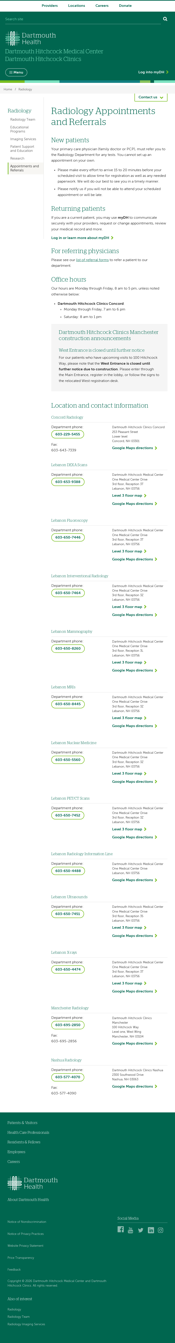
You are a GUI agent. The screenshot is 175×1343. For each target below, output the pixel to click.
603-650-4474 (68, 970)
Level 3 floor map (127, 496)
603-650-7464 (68, 593)
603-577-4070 (67, 1077)
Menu (18, 72)
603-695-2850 (67, 1025)
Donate (125, 6)
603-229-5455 (67, 434)
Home (8, 89)
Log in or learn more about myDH (80, 238)
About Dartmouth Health (28, 1200)
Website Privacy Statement (25, 1245)
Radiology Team (22, 119)
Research (17, 158)
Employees (16, 1152)
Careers (101, 6)
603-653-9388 (67, 482)
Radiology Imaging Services (26, 1324)
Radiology (25, 89)
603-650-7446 (68, 537)
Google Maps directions (132, 448)
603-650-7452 (67, 815)
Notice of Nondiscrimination (27, 1222)
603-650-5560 (67, 760)
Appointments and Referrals (24, 168)
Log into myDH (151, 72)
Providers (50, 6)
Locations (76, 6)
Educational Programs (19, 129)
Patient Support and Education (22, 149)
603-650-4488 (68, 871)
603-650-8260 (68, 649)
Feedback (14, 1269)
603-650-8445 (68, 704)
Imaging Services (23, 139)
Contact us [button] (148, 97)
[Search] (165, 19)
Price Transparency (21, 1258)
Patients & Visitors (22, 1123)
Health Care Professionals (28, 1132)
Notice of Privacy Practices (26, 1234)
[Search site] (83, 19)
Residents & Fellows (24, 1142)
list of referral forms (92, 260)
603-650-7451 (67, 914)
